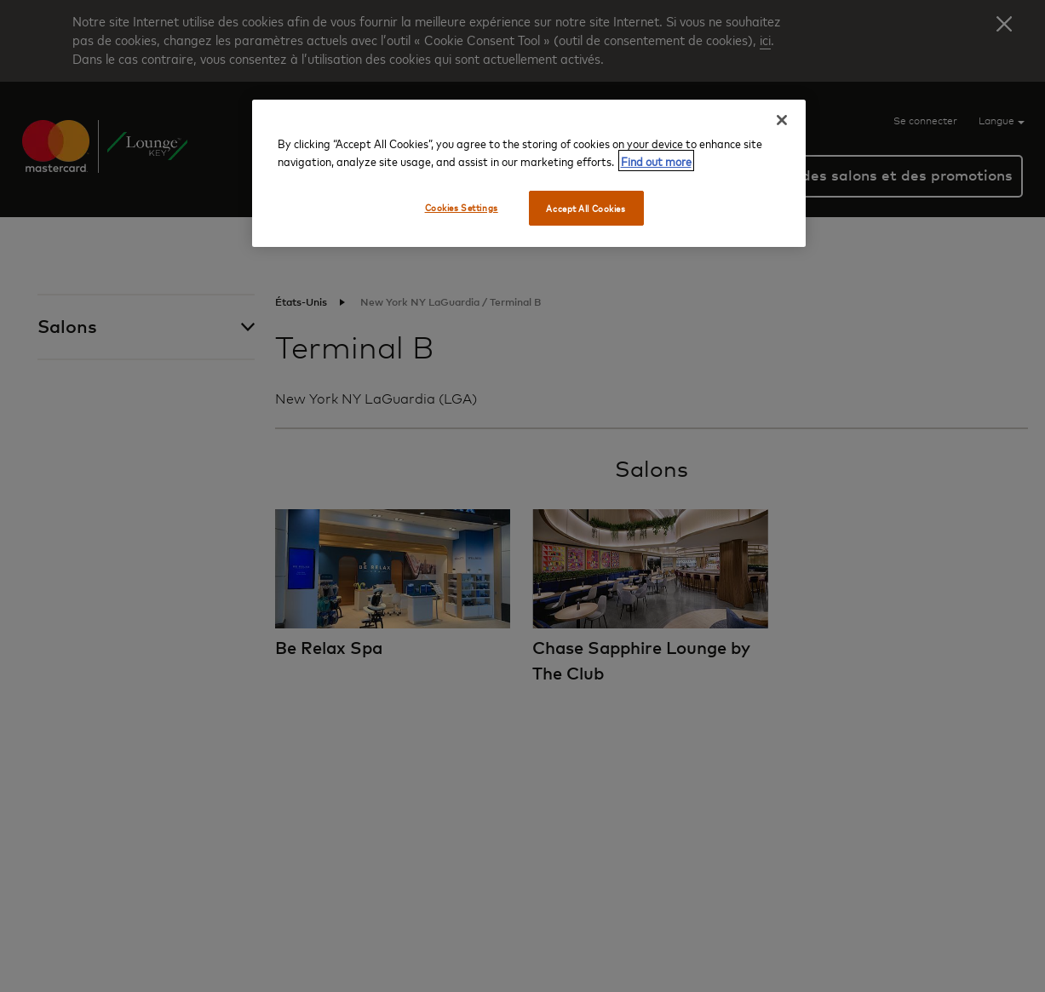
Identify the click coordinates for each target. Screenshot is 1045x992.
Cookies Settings (461, 207)
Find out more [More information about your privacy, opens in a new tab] (656, 160)
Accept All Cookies (585, 208)
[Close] (782, 120)
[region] (529, 174)
